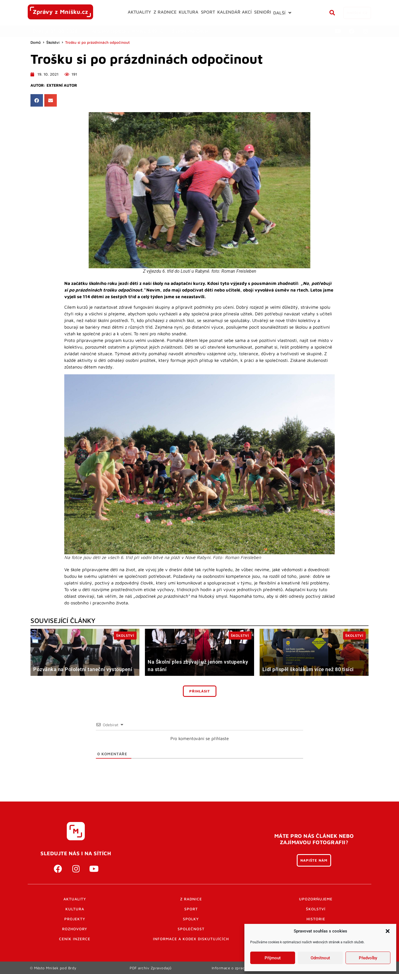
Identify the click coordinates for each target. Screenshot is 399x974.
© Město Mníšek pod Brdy (53, 967)
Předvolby (368, 957)
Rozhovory (74, 929)
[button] (387, 931)
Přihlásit (199, 691)
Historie (315, 919)
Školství (53, 42)
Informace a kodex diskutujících (191, 939)
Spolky (191, 919)
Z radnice (191, 899)
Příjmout (273, 957)
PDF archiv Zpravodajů (150, 967)
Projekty (74, 919)
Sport (191, 909)
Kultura (74, 909)
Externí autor (62, 85)
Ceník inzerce (74, 939)
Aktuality (74, 899)
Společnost (191, 929)
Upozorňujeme (315, 899)
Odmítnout (320, 957)
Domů (35, 42)
